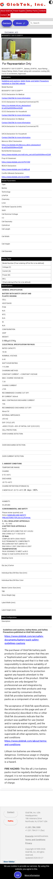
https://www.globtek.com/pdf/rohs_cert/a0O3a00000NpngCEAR (26, 155)
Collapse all (11, 32)
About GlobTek (6, 11)
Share (19, 23)
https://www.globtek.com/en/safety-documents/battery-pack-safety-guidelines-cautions (24, 640)
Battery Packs (32, 11)
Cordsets (42, 11)
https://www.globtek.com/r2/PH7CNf (16, 162)
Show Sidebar (9, 862)
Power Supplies (19, 11)
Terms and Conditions (35, 840)
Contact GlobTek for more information (16, 98)
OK (17, 875)
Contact (4, 15)
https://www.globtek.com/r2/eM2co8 (16, 169)
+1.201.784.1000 (9, 15)
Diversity (29, 836)
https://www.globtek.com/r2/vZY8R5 (16, 177)
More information (32, 875)
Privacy (28, 843)
